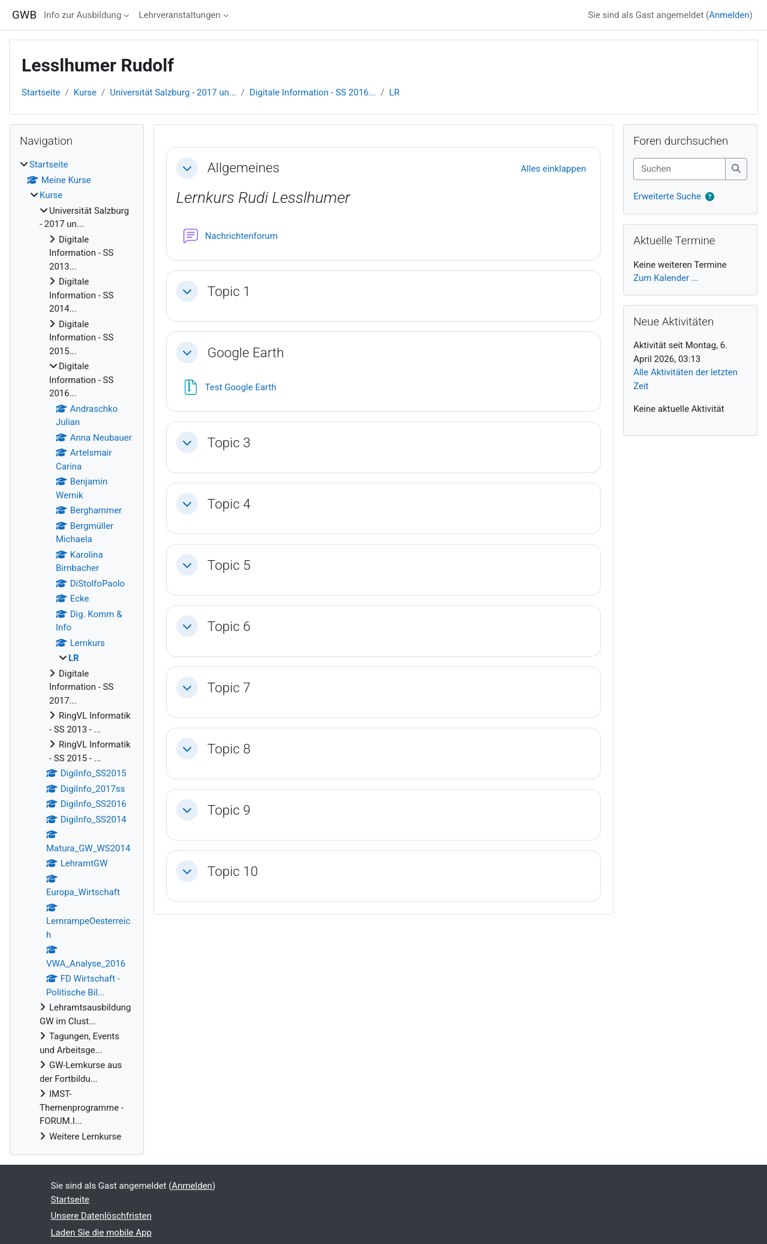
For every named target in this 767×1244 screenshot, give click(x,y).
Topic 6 (229, 626)
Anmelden (729, 15)
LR (394, 92)
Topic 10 (232, 871)
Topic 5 (229, 565)
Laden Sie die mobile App (101, 1232)
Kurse (85, 92)
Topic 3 (229, 442)
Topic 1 (229, 291)
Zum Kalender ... (666, 278)
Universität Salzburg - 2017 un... (173, 92)
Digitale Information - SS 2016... (312, 92)
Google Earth (245, 352)
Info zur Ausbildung (82, 15)
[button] (187, 168)
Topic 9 (229, 810)
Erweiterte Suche (667, 196)
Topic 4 (229, 504)
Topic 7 (229, 687)
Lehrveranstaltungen (179, 15)
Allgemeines (243, 167)
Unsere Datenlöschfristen (101, 1215)
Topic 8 (229, 748)
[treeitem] (77, 650)
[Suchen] (679, 169)
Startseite (41, 92)
